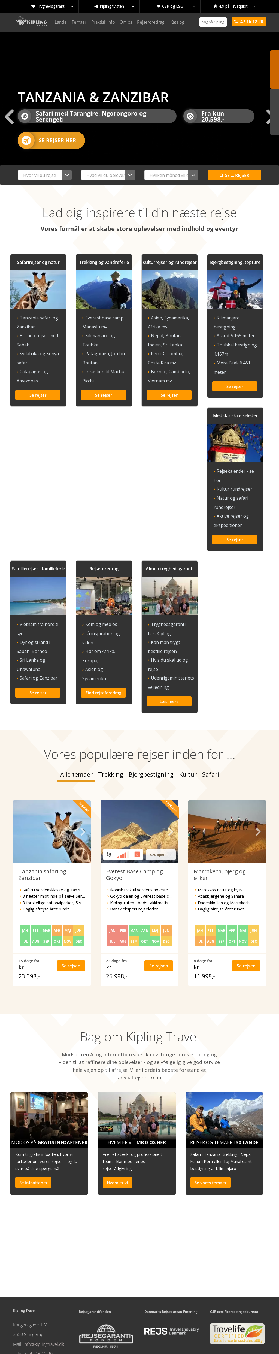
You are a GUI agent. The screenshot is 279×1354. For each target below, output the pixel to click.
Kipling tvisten (114, 6)
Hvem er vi (117, 1136)
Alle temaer (76, 728)
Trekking (110, 728)
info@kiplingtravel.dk (43, 1298)
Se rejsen (71, 920)
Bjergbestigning (151, 728)
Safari (210, 728)
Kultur (188, 728)
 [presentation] (8, 116)
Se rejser (234, 175)
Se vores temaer (210, 1136)
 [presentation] (82, 785)
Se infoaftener (33, 1136)
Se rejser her (47, 140)
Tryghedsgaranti (52, 6)
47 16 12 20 (41, 1308)
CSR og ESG (176, 6)
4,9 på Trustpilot (235, 6)
